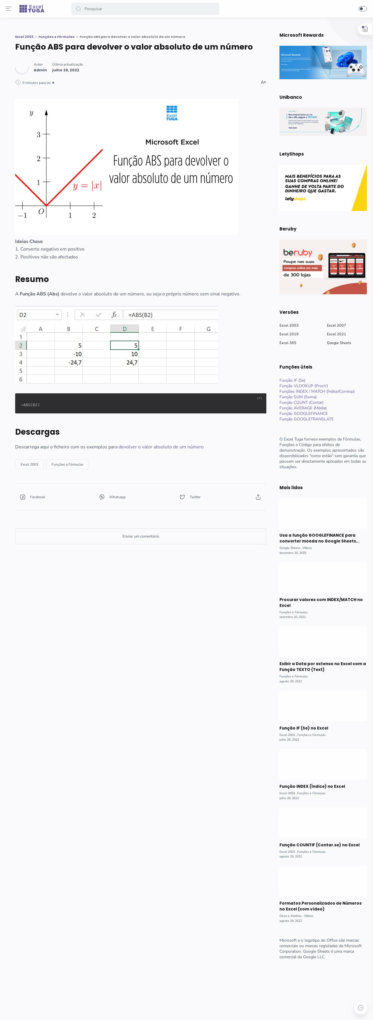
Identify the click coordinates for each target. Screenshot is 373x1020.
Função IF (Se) (290, 380)
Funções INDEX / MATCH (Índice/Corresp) (314, 391)
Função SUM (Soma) (295, 397)
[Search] (146, 9)
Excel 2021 (334, 334)
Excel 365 (285, 342)
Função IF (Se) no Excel (301, 728)
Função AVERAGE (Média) (300, 408)
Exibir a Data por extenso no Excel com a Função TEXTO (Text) (320, 666)
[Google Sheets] (288, 548)
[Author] (102, 77)
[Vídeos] (304, 548)
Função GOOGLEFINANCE (301, 413)
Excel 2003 (286, 325)
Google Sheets (336, 342)
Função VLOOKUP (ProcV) (301, 386)
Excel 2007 (334, 325)
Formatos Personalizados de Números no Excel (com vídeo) (318, 906)
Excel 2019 (286, 334)
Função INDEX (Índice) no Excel (309, 786)
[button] (79, 9)
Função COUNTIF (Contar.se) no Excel (316, 845)
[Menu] (10, 9)
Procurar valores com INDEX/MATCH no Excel (318, 602)
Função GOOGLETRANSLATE (304, 419)
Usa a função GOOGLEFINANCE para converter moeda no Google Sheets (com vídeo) (315, 538)
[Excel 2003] (91, 456)
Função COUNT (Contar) (299, 402)
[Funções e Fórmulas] (129, 456)
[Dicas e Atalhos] (288, 916)
